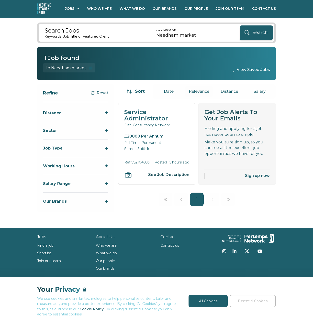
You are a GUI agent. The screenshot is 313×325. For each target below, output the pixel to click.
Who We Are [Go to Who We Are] (99, 8)
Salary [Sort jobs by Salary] (260, 91)
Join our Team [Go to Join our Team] (230, 8)
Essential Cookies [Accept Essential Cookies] (253, 301)
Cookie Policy (92, 309)
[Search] (256, 32)
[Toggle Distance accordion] (75, 113)
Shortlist (44, 253)
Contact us (169, 245)
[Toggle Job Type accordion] (75, 148)
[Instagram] (224, 251)
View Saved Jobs (253, 69)
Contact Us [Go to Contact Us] (264, 8)
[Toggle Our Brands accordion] (75, 201)
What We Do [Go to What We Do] (132, 8)
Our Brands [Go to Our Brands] (165, 8)
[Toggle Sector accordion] (75, 130)
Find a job (45, 245)
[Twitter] (247, 251)
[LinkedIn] (234, 251)
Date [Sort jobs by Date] (169, 91)
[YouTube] (260, 251)
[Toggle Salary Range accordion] (75, 183)
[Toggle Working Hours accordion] (75, 166)
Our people (105, 261)
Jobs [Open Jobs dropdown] (72, 8)
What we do (106, 253)
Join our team (49, 261)
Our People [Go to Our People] (196, 8)
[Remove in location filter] (69, 67)
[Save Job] (128, 175)
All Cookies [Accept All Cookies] (208, 301)
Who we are (106, 245)
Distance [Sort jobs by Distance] (229, 91)
